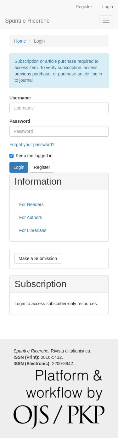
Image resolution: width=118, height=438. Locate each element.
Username (20, 97)
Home (20, 41)
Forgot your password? (31, 144)
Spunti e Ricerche (27, 21)
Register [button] (42, 167)
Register (84, 6)
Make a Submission (38, 258)
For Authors (30, 217)
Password (19, 121)
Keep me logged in (31, 155)
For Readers (31, 204)
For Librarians (32, 230)
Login (107, 6)
